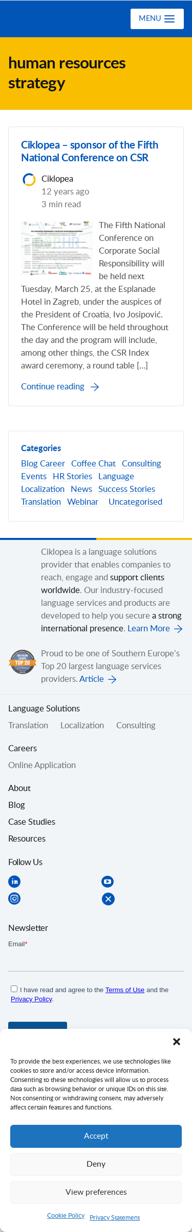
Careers (22, 749)
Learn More (148, 629)
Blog (29, 464)
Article (91, 679)
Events (34, 477)
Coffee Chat (93, 464)
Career (52, 464)
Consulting (141, 464)
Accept (96, 1136)
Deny (96, 1164)
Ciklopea (49, 19)
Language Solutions (44, 709)
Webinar (82, 502)
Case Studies (31, 822)
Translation (41, 502)
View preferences (96, 1192)
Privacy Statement (115, 1218)
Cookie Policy (65, 1216)
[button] (177, 1042)
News (81, 489)
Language (116, 477)
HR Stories (72, 477)
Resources (27, 839)
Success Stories (126, 489)
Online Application (42, 765)
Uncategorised (135, 502)
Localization (43, 489)
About (19, 788)
